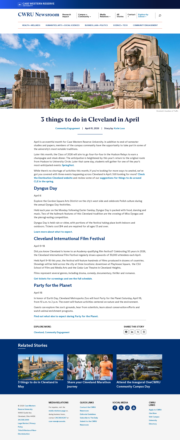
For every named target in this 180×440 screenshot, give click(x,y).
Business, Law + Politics (96, 25)
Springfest (68, 165)
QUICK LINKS (87, 402)
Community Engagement (145, 25)
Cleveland (39, 332)
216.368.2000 (23, 420)
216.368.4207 (60, 418)
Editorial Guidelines (88, 414)
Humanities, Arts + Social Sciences (63, 25)
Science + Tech (120, 25)
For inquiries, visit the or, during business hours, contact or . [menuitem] (59, 414)
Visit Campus (154, 417)
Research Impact (66, 15)
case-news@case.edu (57, 421)
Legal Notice (23, 423)
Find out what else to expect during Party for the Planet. (66, 316)
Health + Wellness (31, 25)
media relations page (57, 411)
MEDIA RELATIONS (58, 402)
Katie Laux (119, 128)
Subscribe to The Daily (89, 418)
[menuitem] (31, 25)
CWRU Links (152, 403)
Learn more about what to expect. (53, 231)
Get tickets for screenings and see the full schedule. (63, 278)
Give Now (153, 413)
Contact (131, 15)
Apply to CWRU (155, 410)
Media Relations (105, 15)
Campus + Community (84, 15)
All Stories (120, 15)
